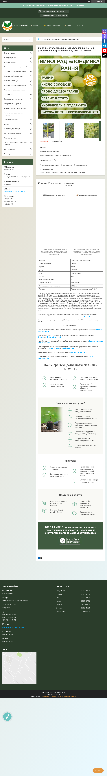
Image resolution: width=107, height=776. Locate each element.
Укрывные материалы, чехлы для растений (15, 144)
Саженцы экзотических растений (15, 67)
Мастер (73, 352)
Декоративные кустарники (13, 99)
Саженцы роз (8, 94)
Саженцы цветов (10, 138)
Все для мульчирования (12, 133)
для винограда (81, 352)
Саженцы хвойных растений (13, 76)
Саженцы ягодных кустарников (15, 85)
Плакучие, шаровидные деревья (15, 108)
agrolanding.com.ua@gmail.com (14, 191)
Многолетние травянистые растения (13, 114)
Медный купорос (68, 348)
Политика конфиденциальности (66, 696)
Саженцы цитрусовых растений (15, 71)
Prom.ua (62, 692)
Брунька (50, 348)
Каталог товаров (10, 53)
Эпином (41, 337)
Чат (98, 770)
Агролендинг (87, 316)
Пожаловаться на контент (48, 696)
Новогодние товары (11, 154)
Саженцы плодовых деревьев (14, 90)
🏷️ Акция (68, 25)
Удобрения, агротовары (12, 129)
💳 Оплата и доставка (52, 25)
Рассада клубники (10, 58)
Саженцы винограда (11, 81)
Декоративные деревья (12, 104)
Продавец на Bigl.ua (53, 694)
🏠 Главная (34, 25)
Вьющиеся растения (11, 119)
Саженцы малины (10, 62)
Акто (55, 348)
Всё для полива (9, 149)
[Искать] (30, 39)
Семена (6, 124)
